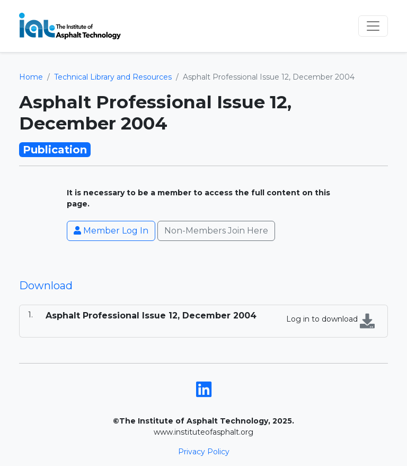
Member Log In (111, 231)
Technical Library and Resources (113, 77)
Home (31, 77)
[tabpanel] (203, 321)
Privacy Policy (203, 451)
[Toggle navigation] (373, 26)
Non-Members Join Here (216, 231)
